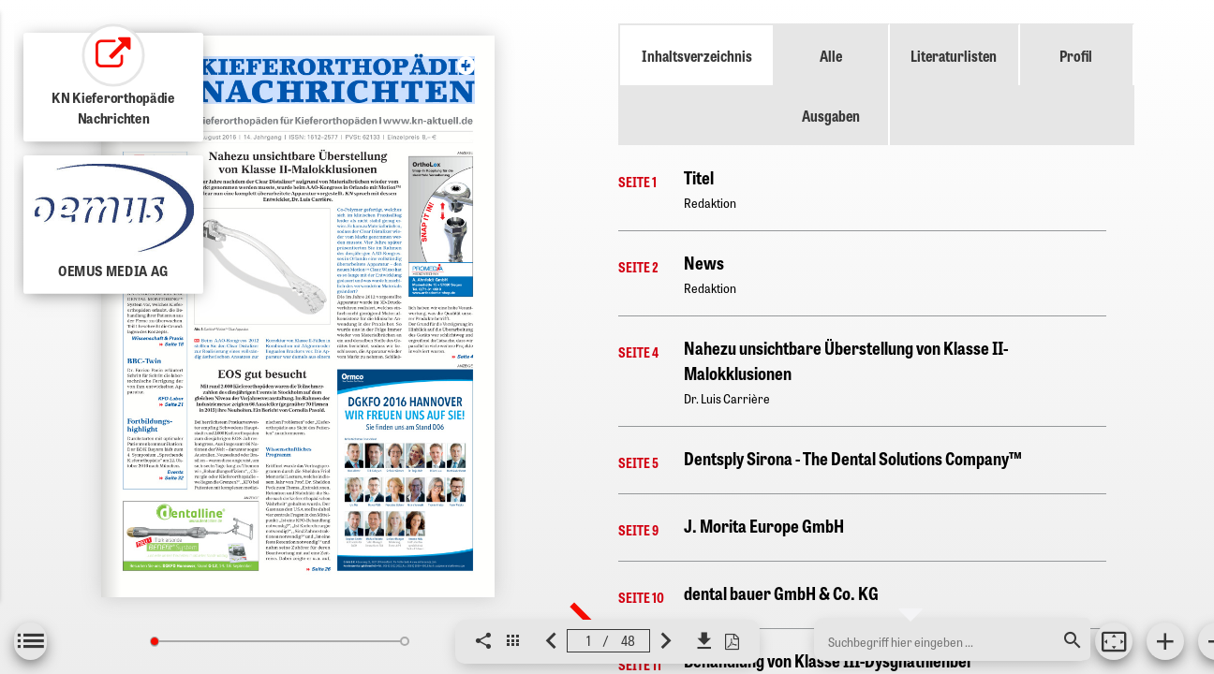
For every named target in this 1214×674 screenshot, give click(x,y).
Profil (1075, 55)
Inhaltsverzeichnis (697, 55)
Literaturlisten (953, 55)
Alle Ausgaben (831, 85)
